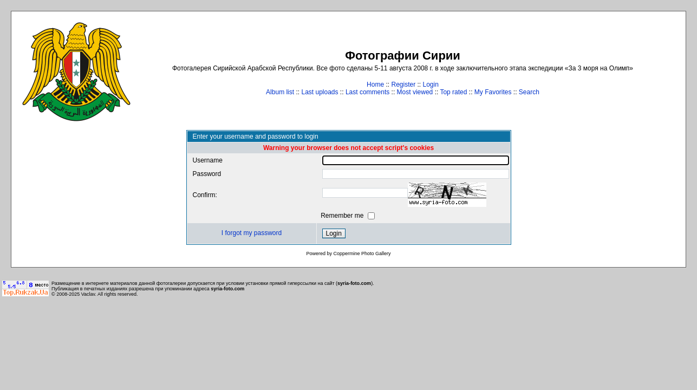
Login (431, 84)
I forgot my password (252, 233)
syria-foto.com (354, 283)
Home (375, 84)
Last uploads (319, 92)
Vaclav (88, 294)
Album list (280, 92)
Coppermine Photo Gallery (361, 253)
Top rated (453, 92)
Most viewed (415, 92)
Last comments (367, 92)
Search (529, 92)
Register (403, 84)
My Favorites (493, 92)
